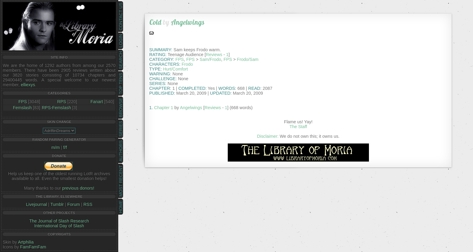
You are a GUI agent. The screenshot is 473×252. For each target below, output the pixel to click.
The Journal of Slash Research (59, 221)
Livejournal (36, 204)
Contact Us (120, 16)
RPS (61, 101)
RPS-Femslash (56, 107)
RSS (87, 204)
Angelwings (188, 22)
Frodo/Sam (247, 59)
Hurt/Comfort (175, 69)
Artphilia (25, 242)
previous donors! (78, 188)
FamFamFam (33, 246)
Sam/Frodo (210, 59)
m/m (55, 147)
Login (120, 41)
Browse (120, 107)
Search (120, 60)
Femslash (22, 107)
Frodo (187, 64)
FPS (22, 101)
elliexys (28, 84)
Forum (73, 204)
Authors (120, 150)
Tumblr (57, 204)
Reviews (214, 54)
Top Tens (120, 83)
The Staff (298, 126)
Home (120, 206)
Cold (155, 22)
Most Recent (120, 181)
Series (120, 129)
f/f (65, 147)
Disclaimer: (267, 136)
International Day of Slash (59, 225)
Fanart (96, 101)
